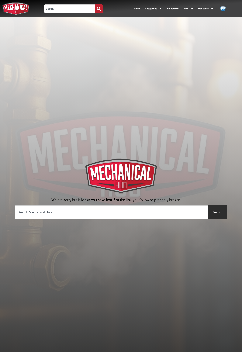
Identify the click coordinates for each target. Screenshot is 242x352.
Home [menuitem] (137, 8)
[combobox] (69, 8)
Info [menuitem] (189, 8)
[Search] (99, 8)
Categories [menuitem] (153, 8)
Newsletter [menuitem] (173, 8)
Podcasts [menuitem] (206, 8)
